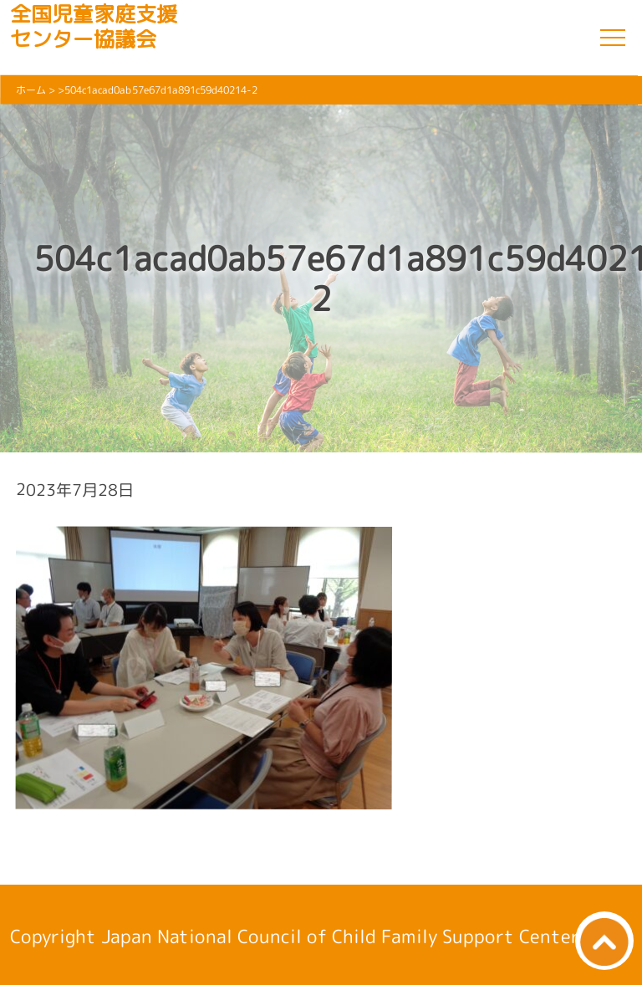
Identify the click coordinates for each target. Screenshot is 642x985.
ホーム (31, 90)
